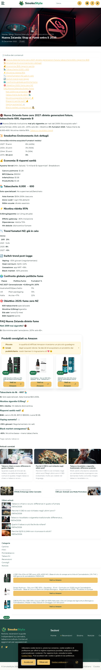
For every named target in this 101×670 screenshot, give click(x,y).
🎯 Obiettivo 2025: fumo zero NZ (18, 85)
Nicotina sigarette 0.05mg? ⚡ (20, 98)
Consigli (5, 561)
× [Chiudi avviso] (78, 348)
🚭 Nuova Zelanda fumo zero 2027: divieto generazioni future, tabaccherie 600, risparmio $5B (46, 60)
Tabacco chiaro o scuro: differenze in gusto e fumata (16, 467)
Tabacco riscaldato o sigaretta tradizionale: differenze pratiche (83, 467)
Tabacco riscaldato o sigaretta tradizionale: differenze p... (37, 516)
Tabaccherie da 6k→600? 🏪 (18, 95)
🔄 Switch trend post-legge (16, 79)
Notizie (5, 564)
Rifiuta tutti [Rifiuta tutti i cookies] (43, 662)
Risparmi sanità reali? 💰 (17, 101)
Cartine (5, 545)
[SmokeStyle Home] (31, 3)
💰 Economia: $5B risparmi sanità (19, 66)
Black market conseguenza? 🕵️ (20, 107)
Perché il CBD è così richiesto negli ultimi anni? (49, 467)
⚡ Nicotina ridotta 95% (14, 72)
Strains (80, 634)
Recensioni (7, 558)
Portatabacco (8, 552)
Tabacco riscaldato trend (41, 130)
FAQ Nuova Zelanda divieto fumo (19, 88)
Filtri (4, 548)
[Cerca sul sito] (66, 3)
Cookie (96, 665)
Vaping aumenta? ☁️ (15, 104)
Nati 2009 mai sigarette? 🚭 (18, 92)
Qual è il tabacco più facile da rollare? (29, 523)
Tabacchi (6, 555)
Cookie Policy (27, 656)
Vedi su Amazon (55, 579)
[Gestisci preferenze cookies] (60, 662)
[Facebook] (92, 3)
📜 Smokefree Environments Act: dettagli (23, 63)
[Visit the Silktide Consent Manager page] (76, 662)
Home (4, 34)
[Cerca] (79, 3)
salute (8, 439)
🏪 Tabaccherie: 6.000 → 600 (16, 69)
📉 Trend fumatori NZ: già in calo (19, 76)
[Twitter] (97, 3)
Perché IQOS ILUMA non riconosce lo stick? (31, 530)
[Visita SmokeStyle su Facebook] (2, 646)
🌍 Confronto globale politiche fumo (21, 82)
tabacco (15, 439)
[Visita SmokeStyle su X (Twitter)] (6, 646)
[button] (87, 3)
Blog (11, 34)
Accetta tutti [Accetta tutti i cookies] (28, 662)
